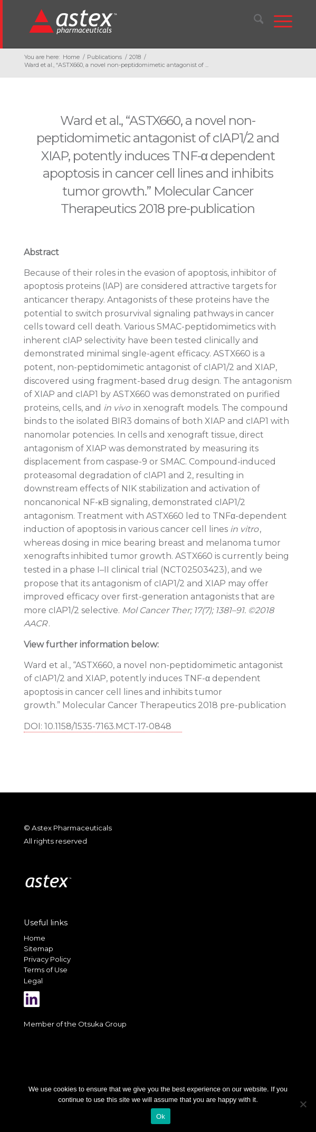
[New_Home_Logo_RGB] (133, 21)
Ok (160, 1116)
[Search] (253, 21)
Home (34, 938)
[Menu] (277, 21)
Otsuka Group (102, 1024)
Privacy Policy (47, 959)
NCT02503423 (193, 570)
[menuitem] (253, 21)
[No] (303, 1104)
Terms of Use (46, 969)
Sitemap (38, 948)
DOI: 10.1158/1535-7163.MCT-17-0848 (97, 726)
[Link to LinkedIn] (32, 999)
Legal (33, 980)
